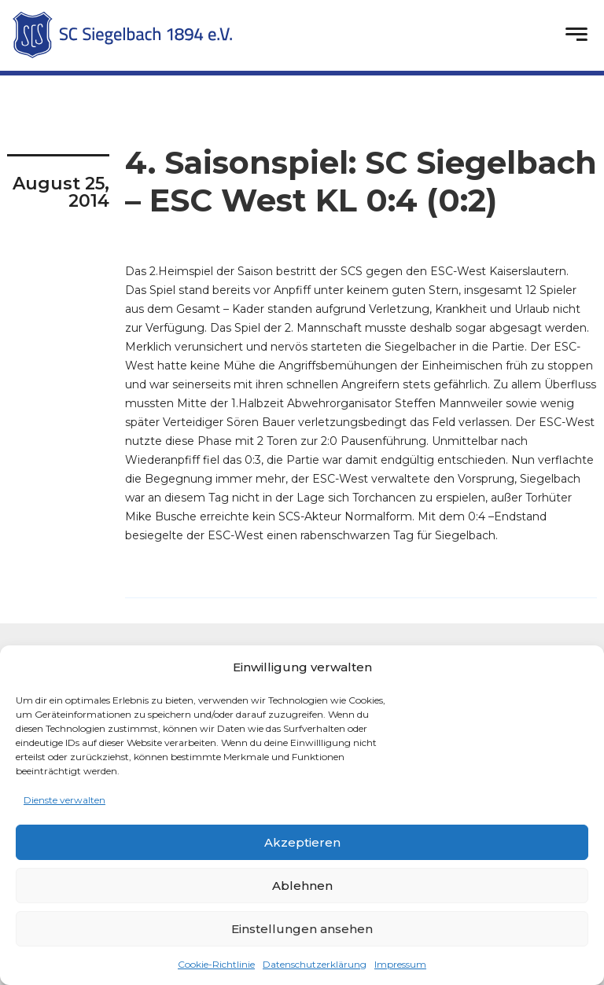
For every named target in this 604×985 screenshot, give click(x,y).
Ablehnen (302, 885)
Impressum (400, 964)
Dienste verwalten (64, 800)
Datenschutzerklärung (314, 964)
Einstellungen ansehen (302, 928)
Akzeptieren (302, 842)
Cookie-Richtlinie (216, 964)
